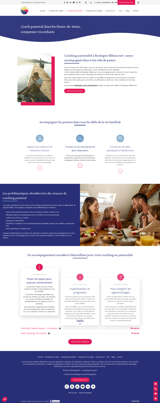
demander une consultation (85, 85)
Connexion (135, 401)
